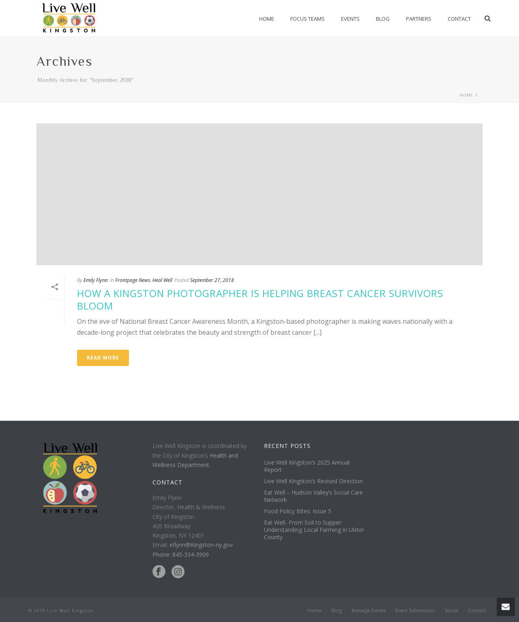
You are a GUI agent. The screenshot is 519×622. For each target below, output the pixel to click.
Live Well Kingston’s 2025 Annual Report (307, 466)
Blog (383, 18)
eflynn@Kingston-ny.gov (201, 545)
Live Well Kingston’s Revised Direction (313, 481)
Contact (459, 18)
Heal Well (162, 280)
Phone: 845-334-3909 (180, 554)
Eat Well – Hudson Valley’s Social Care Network (313, 496)
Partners (418, 18)
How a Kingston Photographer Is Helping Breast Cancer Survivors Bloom (260, 299)
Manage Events (369, 610)
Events (350, 18)
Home (266, 18)
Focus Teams (307, 18)
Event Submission (415, 610)
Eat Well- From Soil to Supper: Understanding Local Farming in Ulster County (314, 530)
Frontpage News (132, 280)
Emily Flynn (96, 280)
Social (451, 610)
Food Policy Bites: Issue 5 (297, 511)
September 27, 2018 (212, 280)
